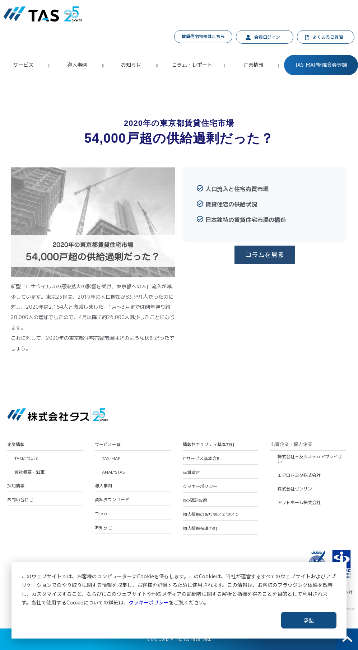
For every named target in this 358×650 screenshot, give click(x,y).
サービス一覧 (108, 444)
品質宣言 (191, 472)
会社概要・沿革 (29, 472)
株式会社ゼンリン (295, 489)
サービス (23, 64)
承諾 (309, 620)
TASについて (26, 458)
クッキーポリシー (149, 602)
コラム (101, 513)
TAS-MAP (111, 458)
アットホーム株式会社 (299, 502)
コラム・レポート (192, 64)
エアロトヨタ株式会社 (299, 475)
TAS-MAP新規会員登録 (321, 64)
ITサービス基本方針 (202, 458)
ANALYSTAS (113, 472)
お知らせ (131, 64)
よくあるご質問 (328, 37)
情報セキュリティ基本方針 (208, 444)
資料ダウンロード (112, 499)
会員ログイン (267, 37)
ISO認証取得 (195, 500)
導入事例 (77, 64)
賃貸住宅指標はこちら (203, 36)
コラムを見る (264, 254)
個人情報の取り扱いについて (211, 514)
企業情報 (253, 64)
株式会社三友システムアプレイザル (310, 459)
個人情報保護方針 (200, 528)
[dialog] (179, 600)
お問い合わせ (20, 499)
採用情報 (15, 485)
